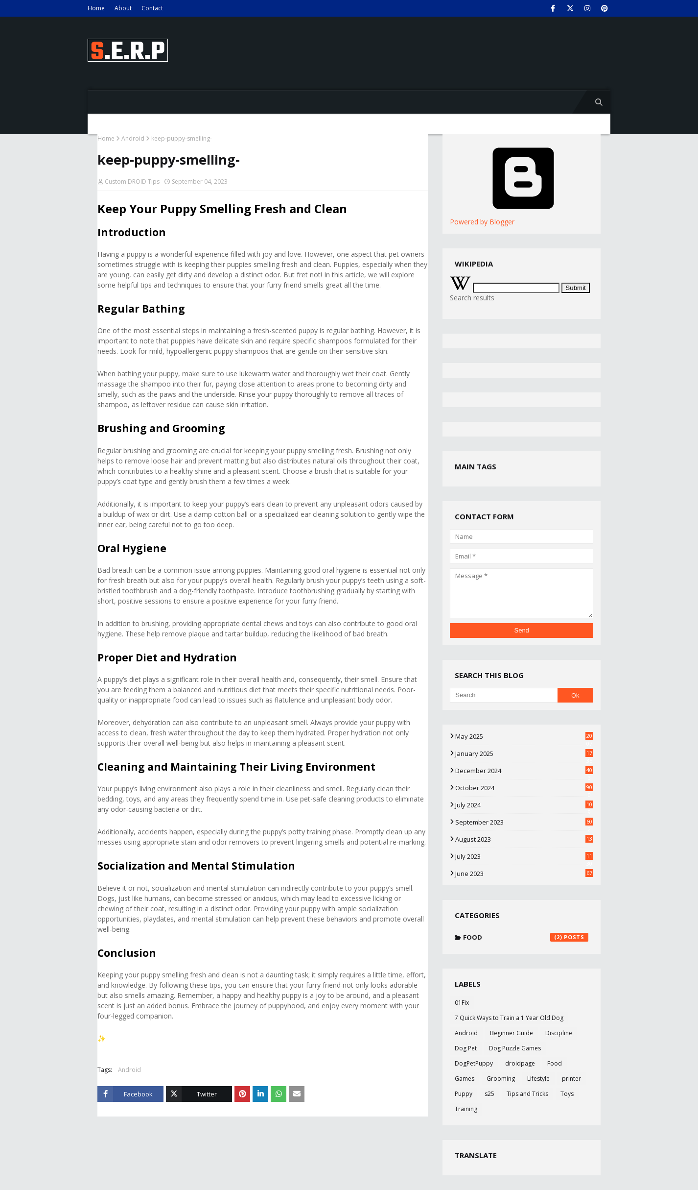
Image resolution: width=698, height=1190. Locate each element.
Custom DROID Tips (132, 181)
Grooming (501, 1078)
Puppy (463, 1094)
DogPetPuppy (474, 1063)
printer (571, 1078)
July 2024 (524, 805)
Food (525, 937)
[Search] (503, 695)
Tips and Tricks (527, 1094)
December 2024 (524, 770)
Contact (152, 8)
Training (466, 1109)
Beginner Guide (511, 1033)
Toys (567, 1094)
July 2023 (524, 856)
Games (464, 1078)
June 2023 (524, 873)
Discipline (558, 1033)
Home (96, 8)
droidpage (520, 1063)
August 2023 (524, 839)
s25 (489, 1094)
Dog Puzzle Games (515, 1048)
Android (132, 138)
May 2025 (524, 736)
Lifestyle (538, 1078)
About (123, 8)
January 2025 (524, 753)
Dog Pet (466, 1048)
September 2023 (524, 822)
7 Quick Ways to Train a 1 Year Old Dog (509, 1018)
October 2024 (524, 787)
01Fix (462, 1002)
